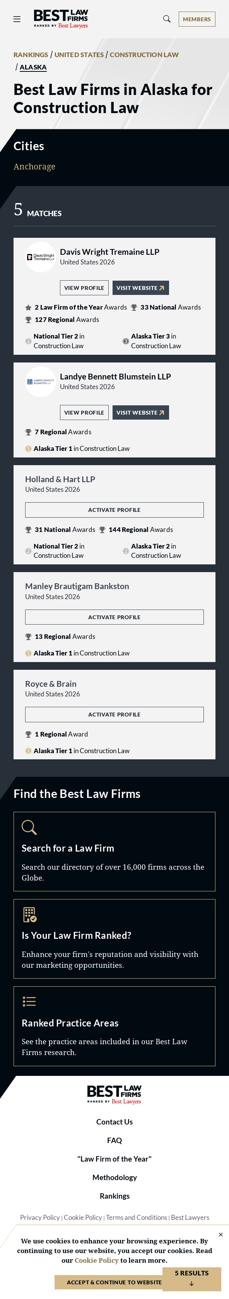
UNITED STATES (79, 55)
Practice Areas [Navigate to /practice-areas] (114, 1026)
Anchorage (34, 166)
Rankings (115, 1196)
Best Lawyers (190, 1217)
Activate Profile (114, 509)
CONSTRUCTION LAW (144, 55)
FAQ (114, 1140)
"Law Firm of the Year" (114, 1159)
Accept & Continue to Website (114, 1282)
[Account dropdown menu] (197, 19)
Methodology (114, 1177)
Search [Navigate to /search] (114, 851)
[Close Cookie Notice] (215, 1235)
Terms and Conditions (136, 1217)
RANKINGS (31, 55)
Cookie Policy (83, 1217)
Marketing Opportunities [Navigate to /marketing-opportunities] (114, 938)
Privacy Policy (40, 1217)
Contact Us (114, 1122)
